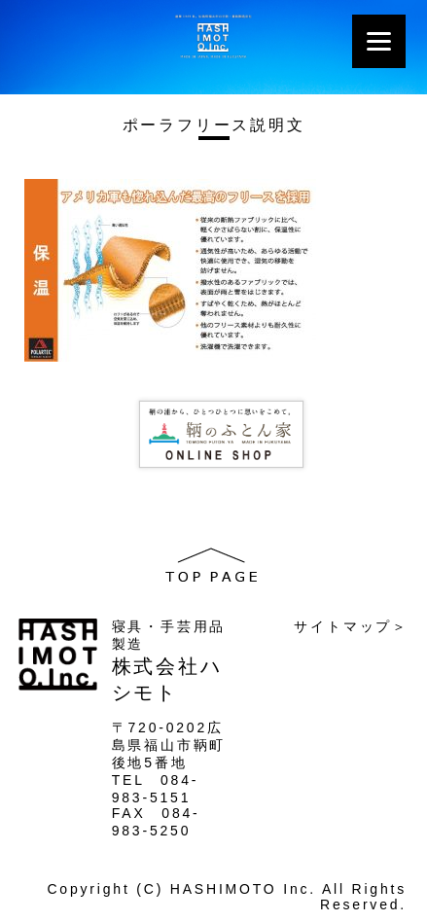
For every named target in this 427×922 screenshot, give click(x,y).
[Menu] (379, 41)
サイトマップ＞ (351, 626)
